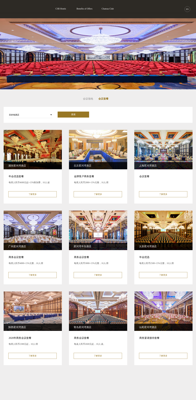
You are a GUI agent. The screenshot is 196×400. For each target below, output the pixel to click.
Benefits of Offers (84, 9)
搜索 (73, 114)
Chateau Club (108, 9)
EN (187, 9)
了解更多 (32, 194)
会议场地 (88, 98)
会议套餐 (103, 98)
